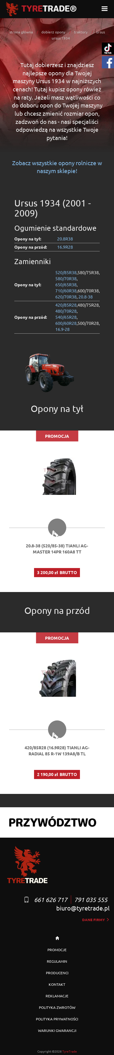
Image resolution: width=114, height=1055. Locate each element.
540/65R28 (66, 317)
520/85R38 (66, 272)
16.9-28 (62, 329)
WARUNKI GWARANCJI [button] (57, 1030)
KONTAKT (57, 984)
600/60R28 (66, 323)
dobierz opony (53, 31)
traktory (81, 31)
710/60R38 (66, 290)
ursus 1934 (61, 38)
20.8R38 (65, 238)
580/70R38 (66, 278)
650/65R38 (66, 284)
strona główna (21, 31)
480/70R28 (66, 311)
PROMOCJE (57, 949)
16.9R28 (65, 247)
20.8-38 (85, 296)
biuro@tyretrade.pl (82, 908)
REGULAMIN (57, 961)
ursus (100, 31)
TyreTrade (69, 1051)
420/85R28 (66, 305)
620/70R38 (66, 296)
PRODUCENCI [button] (57, 972)
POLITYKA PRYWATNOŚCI (57, 1018)
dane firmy (95, 919)
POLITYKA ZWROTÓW (57, 1007)
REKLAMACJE (57, 995)
